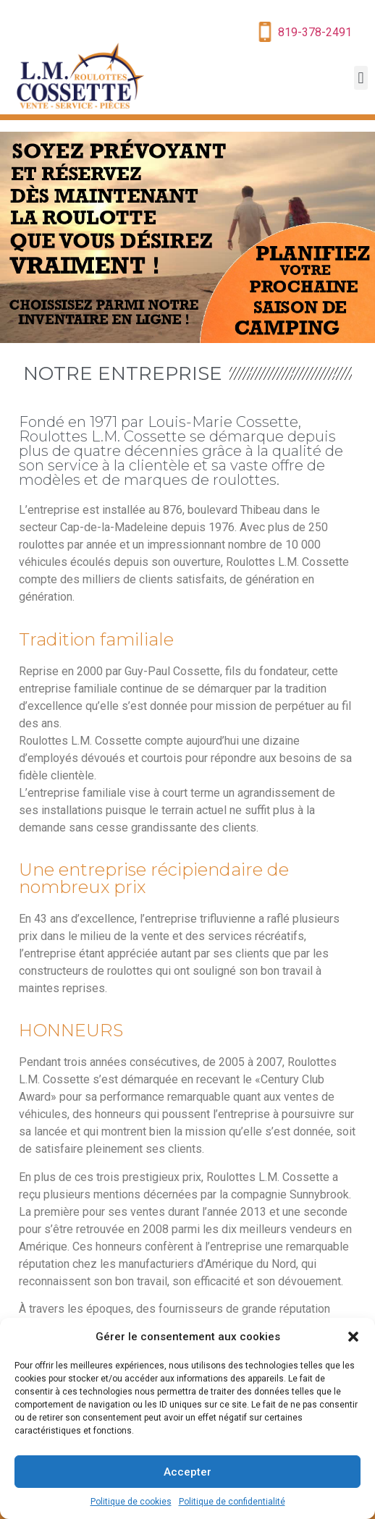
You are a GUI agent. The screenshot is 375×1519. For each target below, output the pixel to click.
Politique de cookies (131, 1502)
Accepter (187, 1471)
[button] (353, 1336)
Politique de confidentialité (232, 1502)
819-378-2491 (315, 32)
